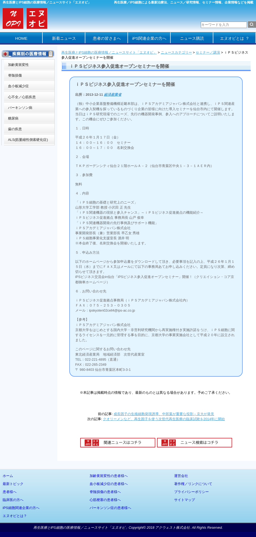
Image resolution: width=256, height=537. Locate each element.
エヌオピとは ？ (234, 38)
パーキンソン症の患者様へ (110, 508)
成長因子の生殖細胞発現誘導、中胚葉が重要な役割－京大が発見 (164, 414)
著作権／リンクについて (193, 484)
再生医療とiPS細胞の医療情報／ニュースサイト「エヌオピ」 (109, 52)
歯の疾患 (15, 129)
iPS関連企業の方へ (149, 38)
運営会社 (181, 476)
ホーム (8, 476)
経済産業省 (112, 95)
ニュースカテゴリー (176, 52)
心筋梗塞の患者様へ (105, 500)
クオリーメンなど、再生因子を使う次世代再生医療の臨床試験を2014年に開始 (164, 419)
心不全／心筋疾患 (22, 97)
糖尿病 (13, 118)
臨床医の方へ (13, 500)
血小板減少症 (18, 86)
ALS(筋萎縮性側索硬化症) (28, 140)
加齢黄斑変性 (18, 65)
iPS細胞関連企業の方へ (21, 508)
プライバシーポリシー (191, 492)
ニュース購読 (192, 38)
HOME (21, 38)
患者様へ (10, 492)
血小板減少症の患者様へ (109, 484)
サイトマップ (184, 500)
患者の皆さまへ (107, 38)
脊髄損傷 (15, 75)
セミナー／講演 (208, 52)
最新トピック (13, 484)
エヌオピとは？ (15, 516)
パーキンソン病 (20, 108)
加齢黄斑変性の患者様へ (109, 476)
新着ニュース (64, 38)
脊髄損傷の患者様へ (105, 492)
